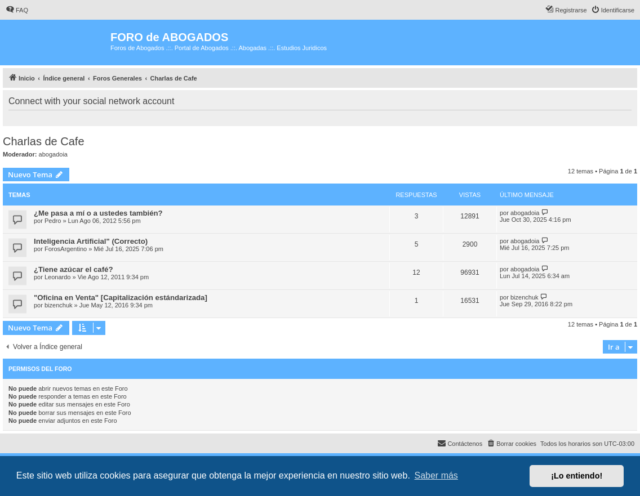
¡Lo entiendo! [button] (576, 475)
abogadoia (53, 154)
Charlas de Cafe (44, 141)
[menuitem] (17, 10)
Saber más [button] (436, 475)
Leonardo (58, 277)
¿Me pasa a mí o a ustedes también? (98, 213)
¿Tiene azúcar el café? (73, 269)
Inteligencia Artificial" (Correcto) (91, 241)
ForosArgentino (66, 248)
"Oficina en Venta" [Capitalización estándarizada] (120, 297)
